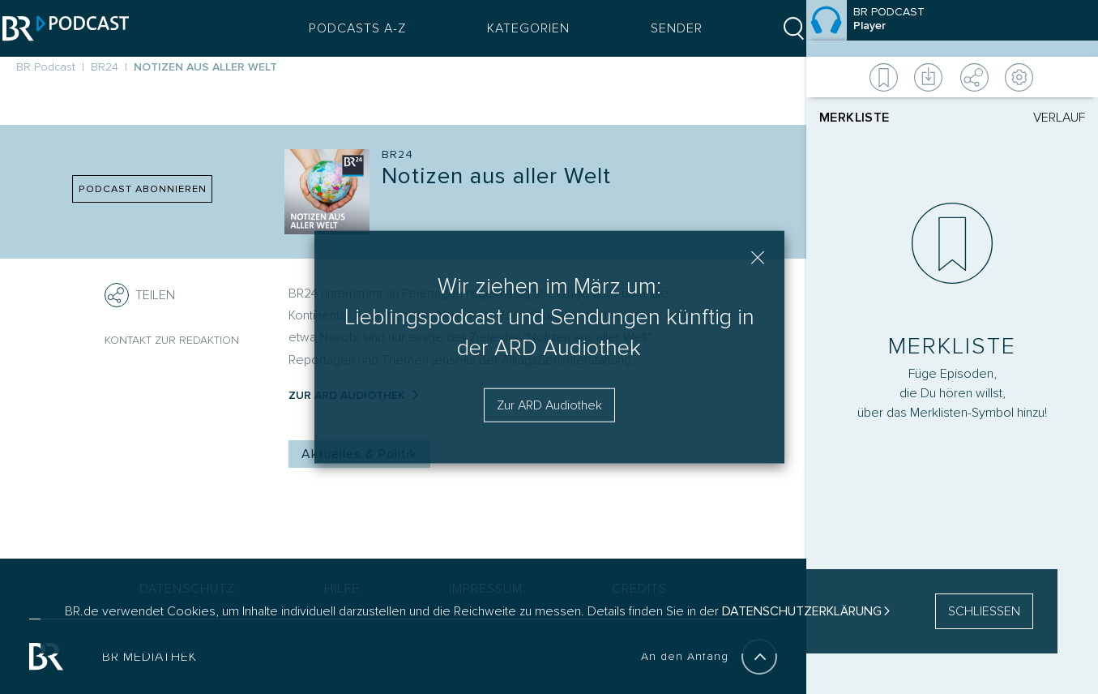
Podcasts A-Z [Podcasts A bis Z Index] (343, 28)
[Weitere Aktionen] (952, 77)
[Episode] (952, 28)
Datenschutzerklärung (802, 611)
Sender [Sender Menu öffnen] (663, 28)
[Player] (952, 334)
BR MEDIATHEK (149, 657)
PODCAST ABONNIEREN (143, 188)
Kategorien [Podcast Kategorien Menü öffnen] (514, 28)
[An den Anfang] (759, 657)
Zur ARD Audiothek (549, 404)
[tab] (885, 117)
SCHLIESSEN (984, 611)
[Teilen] (117, 295)
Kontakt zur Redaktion (172, 340)
